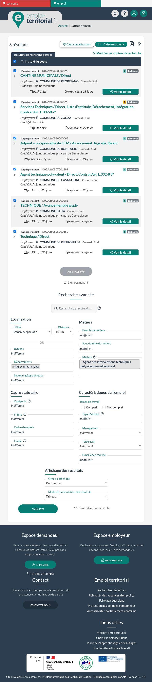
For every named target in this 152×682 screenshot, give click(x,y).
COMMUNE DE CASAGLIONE (58, 180)
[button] (99, 308)
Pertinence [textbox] (53, 483)
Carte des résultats (77, 44)
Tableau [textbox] (51, 496)
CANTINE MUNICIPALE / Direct (45, 75)
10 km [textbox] (60, 332)
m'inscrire (40, 564)
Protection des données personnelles (112, 605)
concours (10, 3)
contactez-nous (40, 605)
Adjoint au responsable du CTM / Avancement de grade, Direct (69, 143)
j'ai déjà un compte (40, 573)
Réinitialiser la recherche (92, 508)
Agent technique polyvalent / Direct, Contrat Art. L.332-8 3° (67, 174)
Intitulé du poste (33, 61)
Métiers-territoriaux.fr (111, 632)
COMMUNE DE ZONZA (53, 117)
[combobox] (31, 331)
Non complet (115, 407)
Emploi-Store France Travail (112, 648)
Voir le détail (120, 91)
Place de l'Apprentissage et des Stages (112, 643)
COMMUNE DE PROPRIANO (57, 81)
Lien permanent (76, 282)
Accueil (63, 25)
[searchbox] (42, 353)
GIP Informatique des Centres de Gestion (68, 676)
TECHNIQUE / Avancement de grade (49, 205)
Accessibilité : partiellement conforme (111, 611)
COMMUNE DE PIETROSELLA (58, 242)
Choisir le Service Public (111, 638)
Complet (91, 407)
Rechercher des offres (111, 590)
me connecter (111, 560)
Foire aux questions (111, 600)
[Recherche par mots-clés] (77, 308)
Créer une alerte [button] (111, 44)
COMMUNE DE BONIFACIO (56, 149)
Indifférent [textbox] (86, 433)
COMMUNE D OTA (50, 211)
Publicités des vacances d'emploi (110, 595)
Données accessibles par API (110, 676)
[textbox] (31, 332)
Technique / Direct (34, 236)
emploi (60, 3)
